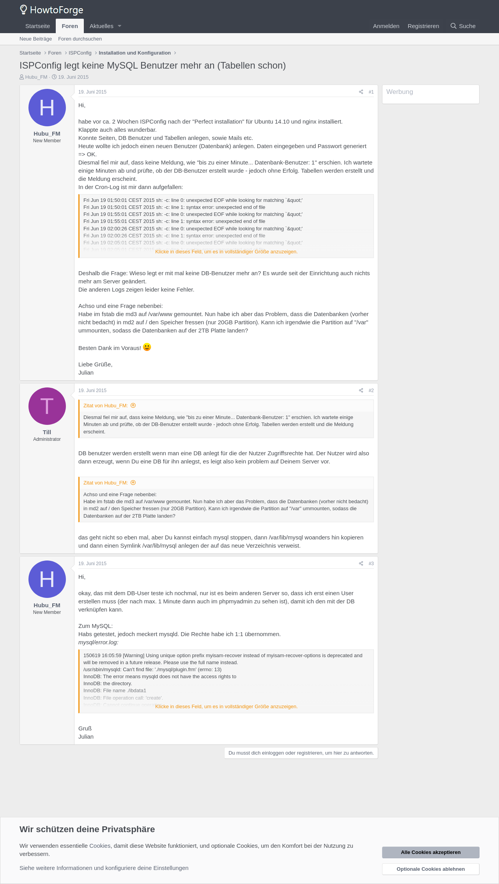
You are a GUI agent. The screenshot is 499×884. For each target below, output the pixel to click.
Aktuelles (101, 26)
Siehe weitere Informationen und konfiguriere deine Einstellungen (104, 868)
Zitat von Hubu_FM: (105, 405)
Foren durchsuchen (80, 39)
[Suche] (463, 26)
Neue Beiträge (35, 39)
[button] (119, 26)
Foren (70, 26)
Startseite (37, 26)
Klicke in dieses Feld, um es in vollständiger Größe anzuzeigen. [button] (226, 252)
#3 (371, 563)
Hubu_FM (36, 77)
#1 (371, 92)
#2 (371, 390)
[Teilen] (361, 92)
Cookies (99, 845)
